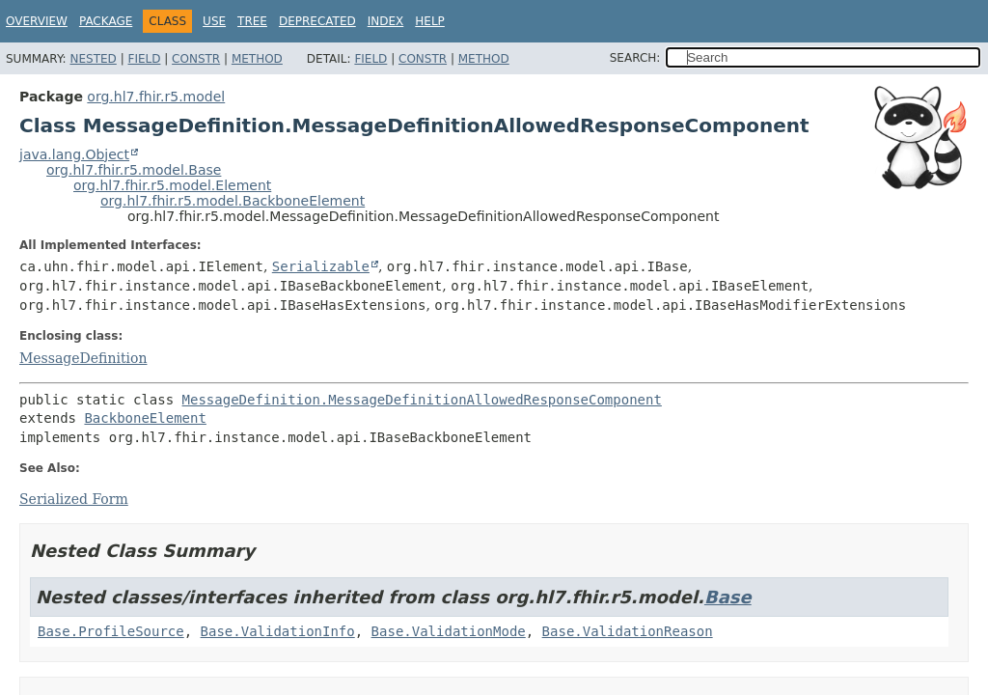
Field (143, 59)
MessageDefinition (83, 358)
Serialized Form (73, 499)
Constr (196, 59)
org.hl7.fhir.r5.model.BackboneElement (232, 200)
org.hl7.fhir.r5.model (156, 96)
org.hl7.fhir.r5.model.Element (172, 185)
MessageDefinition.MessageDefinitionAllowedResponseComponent (422, 399)
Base (728, 597)
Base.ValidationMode (448, 631)
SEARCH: (635, 58)
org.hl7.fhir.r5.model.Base (133, 170)
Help (430, 21)
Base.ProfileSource (111, 631)
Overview (37, 21)
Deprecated (317, 21)
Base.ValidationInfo (278, 631)
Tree (252, 21)
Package (105, 21)
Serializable (321, 266)
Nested (92, 59)
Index (386, 21)
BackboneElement (145, 418)
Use (214, 21)
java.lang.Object (74, 154)
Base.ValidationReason (627, 631)
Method (257, 59)
